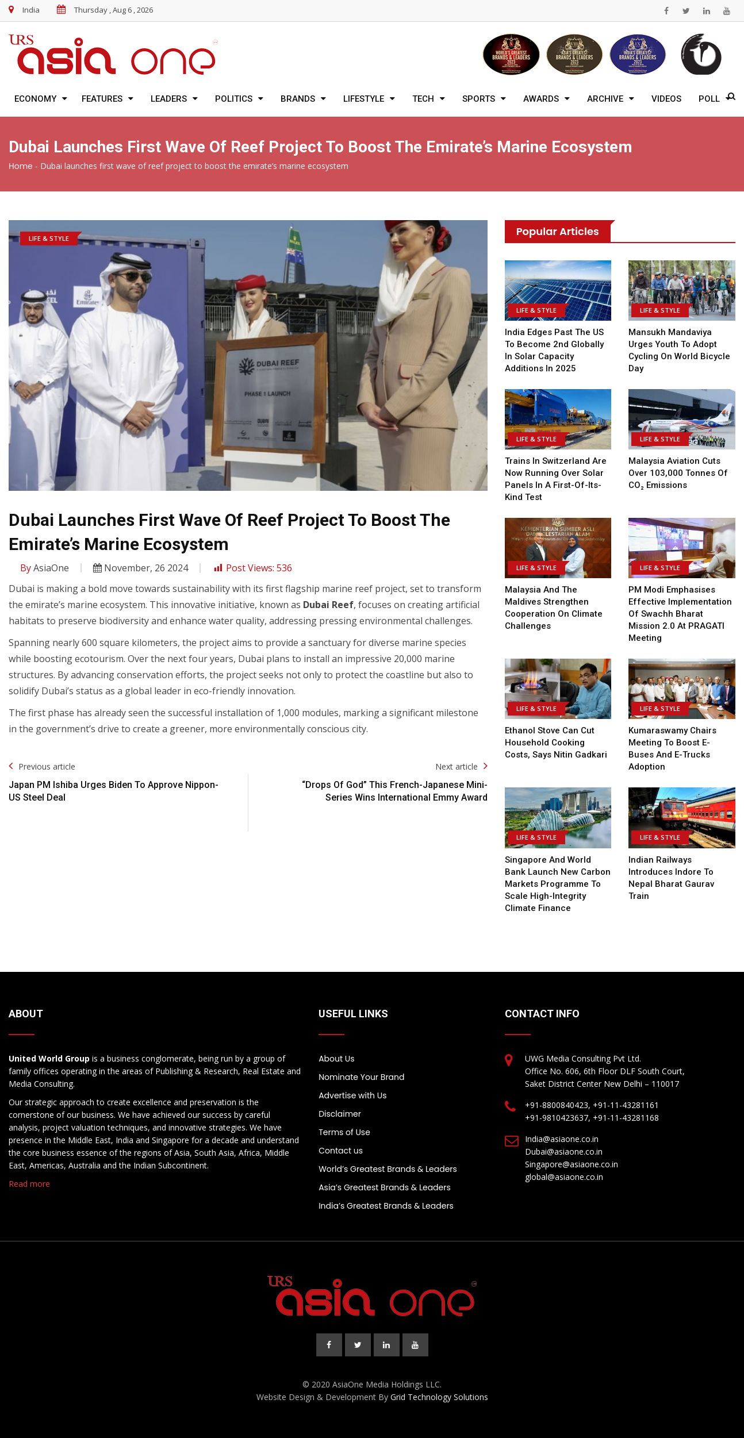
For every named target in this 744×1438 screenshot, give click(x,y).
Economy (35, 99)
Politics (233, 99)
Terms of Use (344, 1132)
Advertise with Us (352, 1095)
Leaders (169, 99)
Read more (29, 1183)
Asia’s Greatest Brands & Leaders (385, 1187)
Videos (666, 99)
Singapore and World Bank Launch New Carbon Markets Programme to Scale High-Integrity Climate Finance (558, 884)
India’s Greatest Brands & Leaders (386, 1206)
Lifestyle (363, 99)
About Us (336, 1058)
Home (21, 166)
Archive (605, 99)
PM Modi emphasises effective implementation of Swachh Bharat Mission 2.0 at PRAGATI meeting (680, 614)
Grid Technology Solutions (439, 1396)
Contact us (341, 1150)
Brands (298, 99)
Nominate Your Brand (361, 1077)
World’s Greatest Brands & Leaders (388, 1169)
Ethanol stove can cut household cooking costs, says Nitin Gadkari (556, 742)
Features (102, 99)
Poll (709, 99)
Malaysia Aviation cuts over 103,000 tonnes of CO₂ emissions (678, 473)
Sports (478, 99)
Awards (541, 99)
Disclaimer (340, 1114)
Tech (423, 99)
